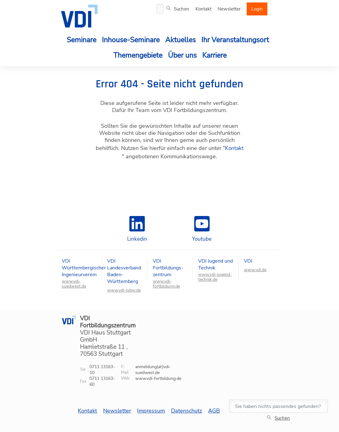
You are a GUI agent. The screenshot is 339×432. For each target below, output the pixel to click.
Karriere (214, 55)
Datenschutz (186, 410)
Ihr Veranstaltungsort (235, 40)
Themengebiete (137, 55)
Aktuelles (180, 40)
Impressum (151, 410)
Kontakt (203, 9)
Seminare (81, 40)
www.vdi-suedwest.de (74, 284)
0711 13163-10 (102, 370)
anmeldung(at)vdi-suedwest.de (153, 370)
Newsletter (229, 9)
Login (257, 9)
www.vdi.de (255, 270)
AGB (214, 410)
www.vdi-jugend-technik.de (215, 277)
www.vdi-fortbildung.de (166, 284)
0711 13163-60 (102, 381)
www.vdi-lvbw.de (124, 290)
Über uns (182, 55)
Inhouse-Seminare (131, 40)
